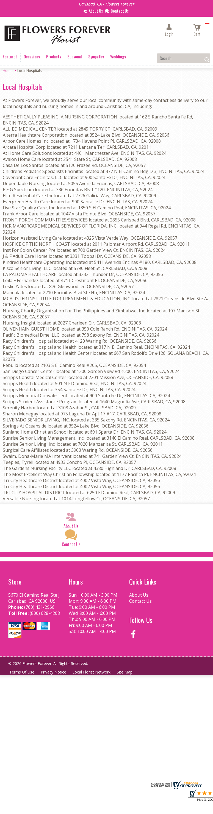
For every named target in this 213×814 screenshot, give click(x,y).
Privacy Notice (54, 672)
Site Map (126, 672)
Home (8, 70)
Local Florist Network (92, 672)
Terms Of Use (22, 672)
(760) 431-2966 (39, 607)
